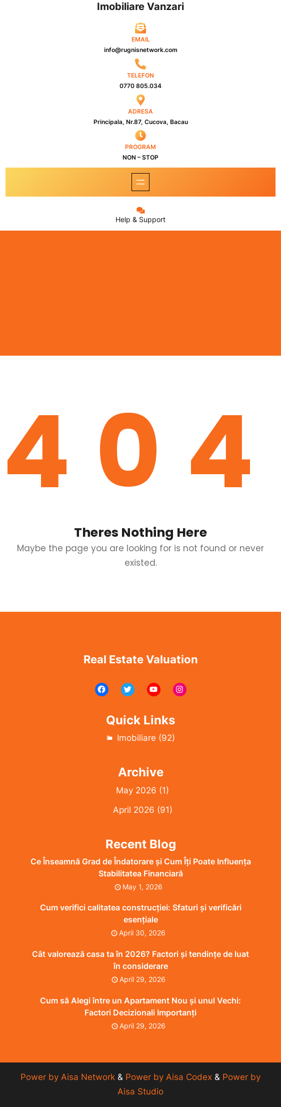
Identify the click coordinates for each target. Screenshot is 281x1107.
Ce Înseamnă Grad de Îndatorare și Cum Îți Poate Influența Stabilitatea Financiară (140, 867)
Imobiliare (136, 738)
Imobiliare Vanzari (140, 7)
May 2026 (136, 790)
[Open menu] (141, 182)
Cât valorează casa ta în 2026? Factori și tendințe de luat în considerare (140, 960)
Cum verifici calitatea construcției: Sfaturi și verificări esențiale (141, 913)
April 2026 (133, 810)
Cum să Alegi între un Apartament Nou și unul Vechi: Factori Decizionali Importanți (140, 1006)
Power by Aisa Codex (170, 1077)
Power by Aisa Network (69, 1077)
